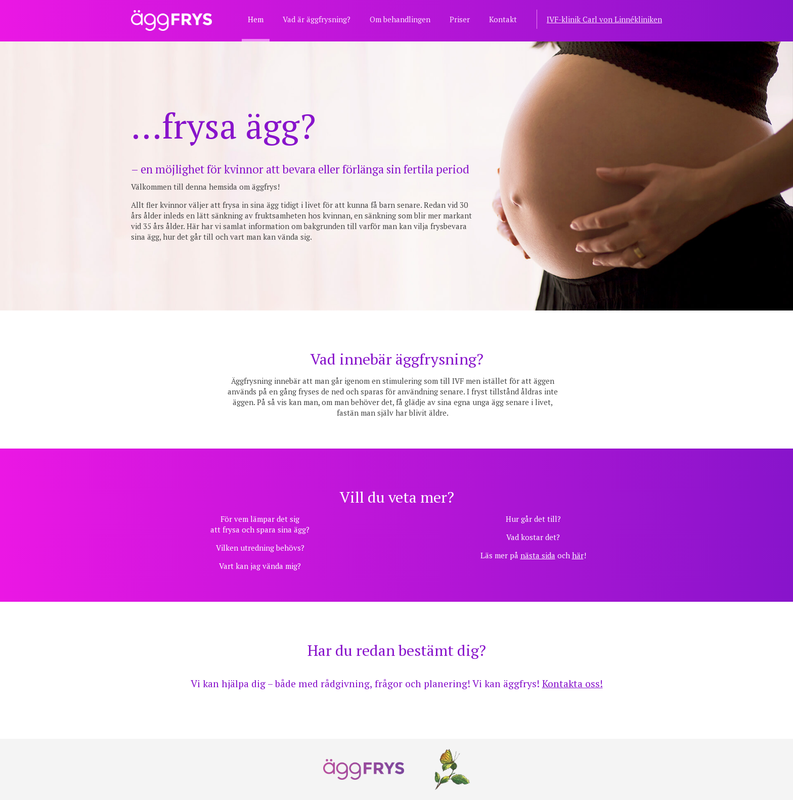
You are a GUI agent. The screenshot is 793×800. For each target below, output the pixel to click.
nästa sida (537, 555)
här (578, 555)
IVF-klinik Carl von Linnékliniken (604, 19)
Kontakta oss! (572, 683)
